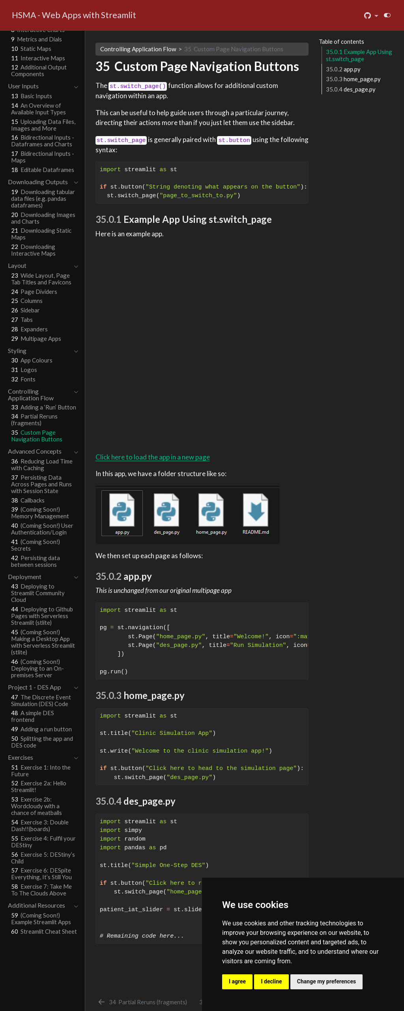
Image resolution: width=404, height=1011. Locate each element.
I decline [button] (271, 981)
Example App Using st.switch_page (359, 55)
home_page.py (353, 78)
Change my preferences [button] (326, 981)
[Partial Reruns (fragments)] (142, 1002)
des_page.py (351, 89)
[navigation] (39, 86)
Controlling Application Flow (138, 48)
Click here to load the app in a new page (152, 457)
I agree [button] (237, 981)
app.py (343, 69)
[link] (371, 15)
